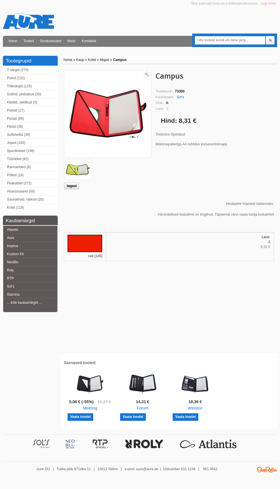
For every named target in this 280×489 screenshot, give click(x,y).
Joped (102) (16, 143)
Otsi (270, 40)
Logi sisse (268, 3)
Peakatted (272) (19, 183)
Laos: (266, 237)
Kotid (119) (15, 207)
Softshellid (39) (18, 135)
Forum (142, 408)
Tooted (28, 41)
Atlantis (12, 230)
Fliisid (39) (15, 127)
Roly (10, 270)
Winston (195, 408)
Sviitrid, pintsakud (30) (24, 94)
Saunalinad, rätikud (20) (25, 199)
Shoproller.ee (267, 470)
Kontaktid (89, 41)
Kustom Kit (15, 254)
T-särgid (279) (18, 70)
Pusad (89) (15, 118)
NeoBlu (12, 262)
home (13, 41)
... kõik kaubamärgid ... (24, 303)
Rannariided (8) (19, 167)
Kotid (92, 60)
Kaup (80, 60)
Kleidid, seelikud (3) (22, 102)
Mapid (104, 60)
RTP (10, 278)
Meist (71, 41)
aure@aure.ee (147, 469)
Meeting (90, 408)
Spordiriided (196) (20, 151)
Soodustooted (50, 41)
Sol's (10, 286)
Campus (119, 60)
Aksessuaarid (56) (21, 191)
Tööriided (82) (18, 159)
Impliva (12, 246)
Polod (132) (16, 78)
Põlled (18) (15, 175)
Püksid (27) (16, 110)
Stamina (13, 294)
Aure (10, 238)
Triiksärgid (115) (19, 86)
